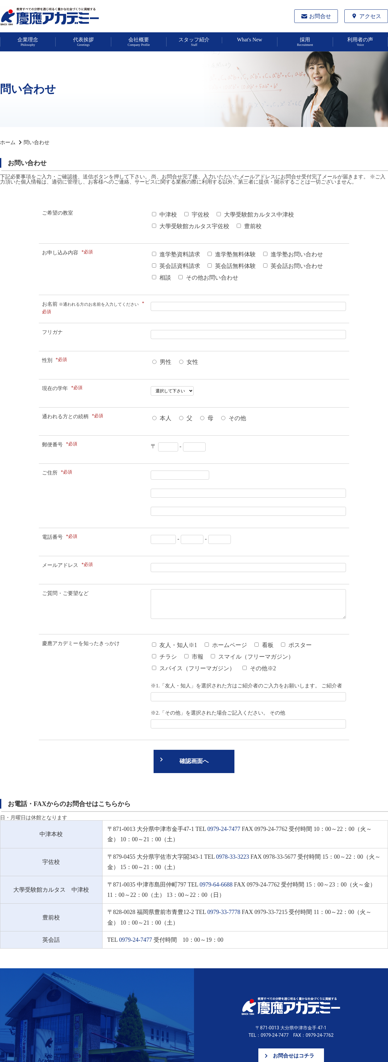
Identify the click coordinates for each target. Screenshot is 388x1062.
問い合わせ (36, 142)
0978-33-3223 (232, 857)
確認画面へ (194, 761)
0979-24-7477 (223, 829)
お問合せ (320, 16)
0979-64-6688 (215, 884)
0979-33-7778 (223, 912)
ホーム (8, 142)
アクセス (370, 16)
